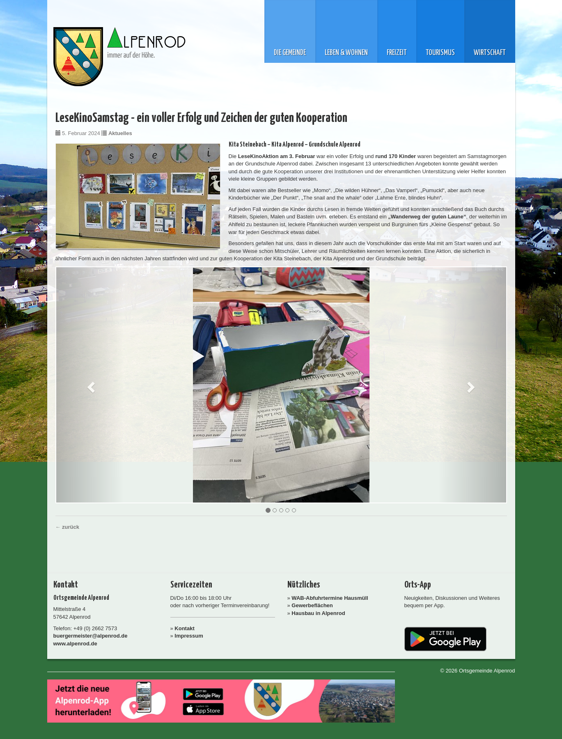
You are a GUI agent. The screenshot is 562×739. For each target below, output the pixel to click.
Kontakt (184, 628)
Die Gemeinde (290, 53)
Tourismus (440, 53)
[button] (90, 385)
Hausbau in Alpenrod (318, 613)
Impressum (188, 636)
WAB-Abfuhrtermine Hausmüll (329, 598)
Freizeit (397, 53)
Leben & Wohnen (346, 53)
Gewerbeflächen (312, 605)
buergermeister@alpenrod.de (90, 636)
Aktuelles (120, 133)
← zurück (67, 527)
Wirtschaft (490, 53)
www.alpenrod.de (75, 643)
